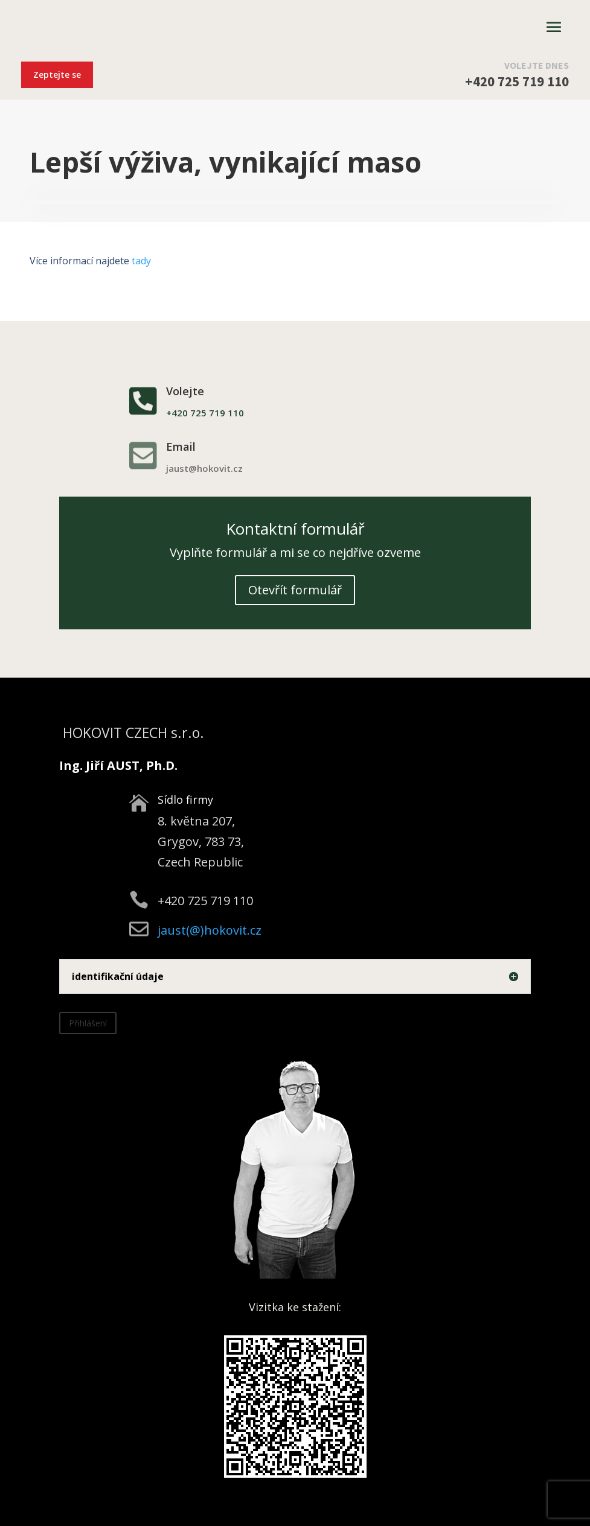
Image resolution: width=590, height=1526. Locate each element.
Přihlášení (88, 1023)
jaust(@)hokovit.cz (209, 930)
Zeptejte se (57, 74)
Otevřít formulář (295, 590)
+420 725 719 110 (517, 81)
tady (141, 260)
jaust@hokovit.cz (204, 468)
